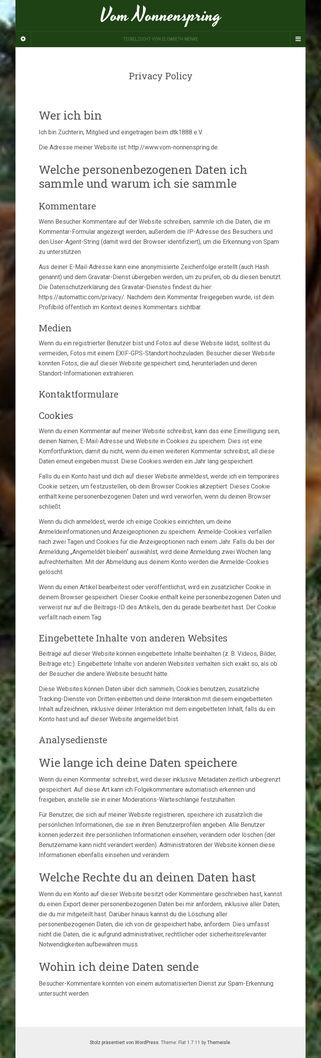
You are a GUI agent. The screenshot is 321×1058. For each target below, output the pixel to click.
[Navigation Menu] (298, 39)
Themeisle (218, 1042)
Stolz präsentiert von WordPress (124, 1042)
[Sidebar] (23, 39)
